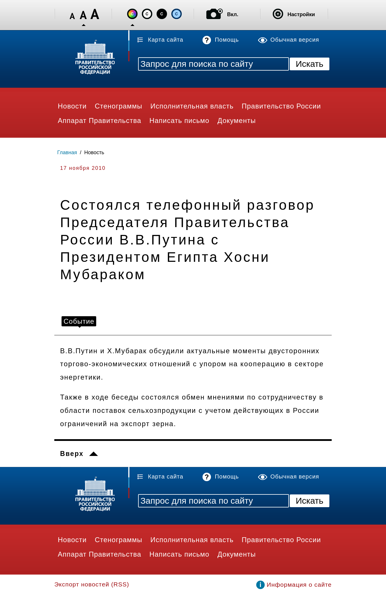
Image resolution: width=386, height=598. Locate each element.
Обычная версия (294, 39)
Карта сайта (165, 39)
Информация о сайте (299, 584)
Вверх (71, 453)
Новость (94, 152)
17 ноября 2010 (83, 168)
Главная (67, 152)
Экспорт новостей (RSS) (91, 584)
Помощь (227, 39)
